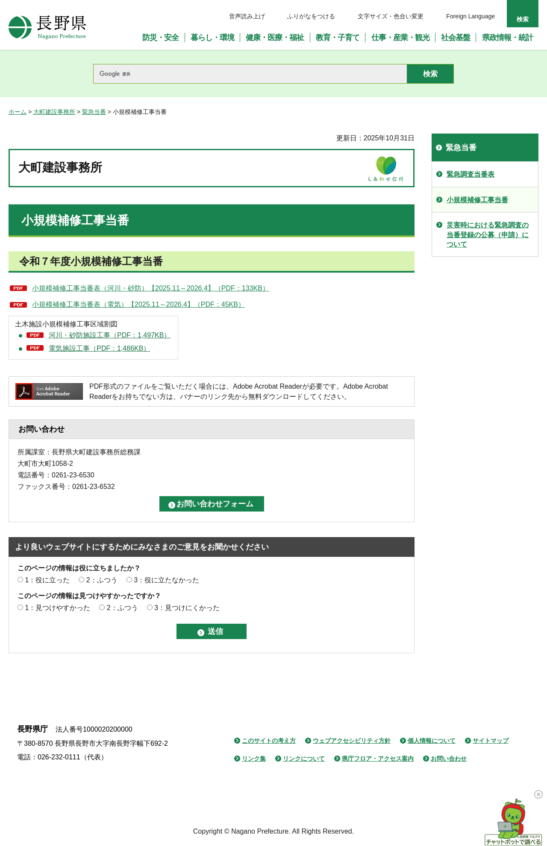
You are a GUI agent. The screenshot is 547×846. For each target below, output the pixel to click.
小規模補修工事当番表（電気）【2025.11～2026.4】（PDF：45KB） (138, 304)
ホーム (17, 111)
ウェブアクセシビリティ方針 (352, 740)
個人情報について (432, 740)
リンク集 (254, 758)
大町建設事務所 (54, 111)
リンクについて (304, 758)
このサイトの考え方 (269, 740)
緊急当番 (94, 111)
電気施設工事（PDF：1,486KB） (99, 348)
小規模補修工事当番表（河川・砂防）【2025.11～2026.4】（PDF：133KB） (150, 288)
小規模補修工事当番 (477, 200)
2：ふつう (102, 580)
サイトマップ (491, 740)
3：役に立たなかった (166, 580)
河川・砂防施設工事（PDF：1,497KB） (110, 335)
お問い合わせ (449, 758)
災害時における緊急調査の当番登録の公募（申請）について (488, 234)
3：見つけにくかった (187, 607)
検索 (523, 19)
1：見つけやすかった (57, 607)
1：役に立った (47, 580)
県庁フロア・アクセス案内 (378, 758)
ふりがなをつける (311, 16)
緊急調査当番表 (470, 174)
